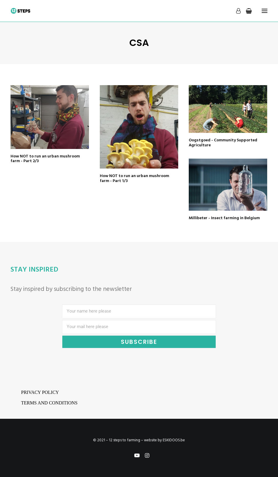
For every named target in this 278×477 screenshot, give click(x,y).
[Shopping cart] (246, 10)
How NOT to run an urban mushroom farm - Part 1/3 (134, 178)
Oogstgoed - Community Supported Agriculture (223, 143)
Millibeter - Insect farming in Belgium (224, 218)
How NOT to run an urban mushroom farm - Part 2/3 (45, 159)
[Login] (236, 10)
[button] (50, 117)
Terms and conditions (49, 402)
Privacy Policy (40, 392)
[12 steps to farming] (21, 11)
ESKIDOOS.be (174, 440)
